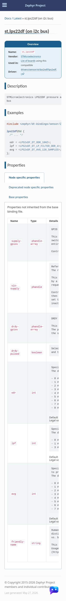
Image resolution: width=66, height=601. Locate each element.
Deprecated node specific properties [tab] (31, 187)
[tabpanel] (33, 385)
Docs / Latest (13, 18)
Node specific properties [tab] (24, 177)
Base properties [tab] (18, 197)
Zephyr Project (35, 5)
